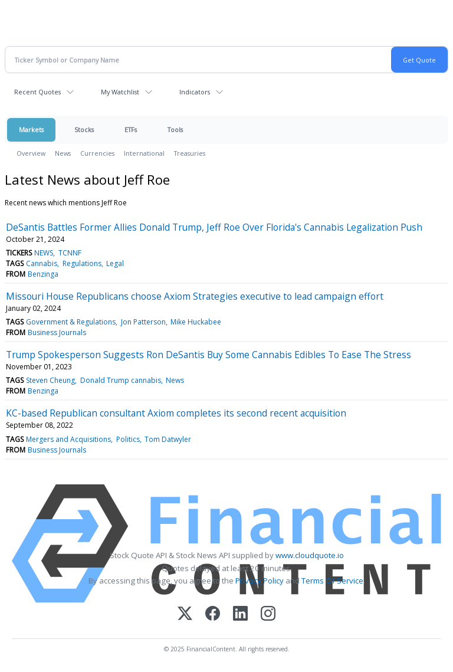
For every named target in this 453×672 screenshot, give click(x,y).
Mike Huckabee (195, 322)
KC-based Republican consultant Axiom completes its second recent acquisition (176, 413)
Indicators (194, 91)
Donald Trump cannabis (120, 380)
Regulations (82, 263)
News (63, 153)
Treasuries (189, 153)
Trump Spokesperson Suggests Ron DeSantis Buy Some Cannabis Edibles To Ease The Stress (208, 354)
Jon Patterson (143, 322)
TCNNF (69, 253)
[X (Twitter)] (185, 614)
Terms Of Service (332, 580)
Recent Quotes (37, 91)
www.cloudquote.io (309, 555)
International (144, 153)
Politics (128, 439)
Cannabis (41, 263)
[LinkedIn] (240, 614)
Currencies (97, 153)
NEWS (43, 253)
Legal (115, 263)
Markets (31, 129)
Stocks (84, 129)
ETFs (130, 129)
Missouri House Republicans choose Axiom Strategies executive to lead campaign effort (194, 296)
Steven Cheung (50, 380)
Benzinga (43, 274)
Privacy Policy (259, 580)
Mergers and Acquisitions (68, 439)
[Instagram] (268, 614)
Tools (175, 129)
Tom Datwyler (168, 439)
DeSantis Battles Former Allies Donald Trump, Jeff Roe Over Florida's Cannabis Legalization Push (214, 227)
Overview (31, 153)
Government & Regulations (71, 322)
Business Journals (57, 332)
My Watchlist (120, 91)
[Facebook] (213, 614)
